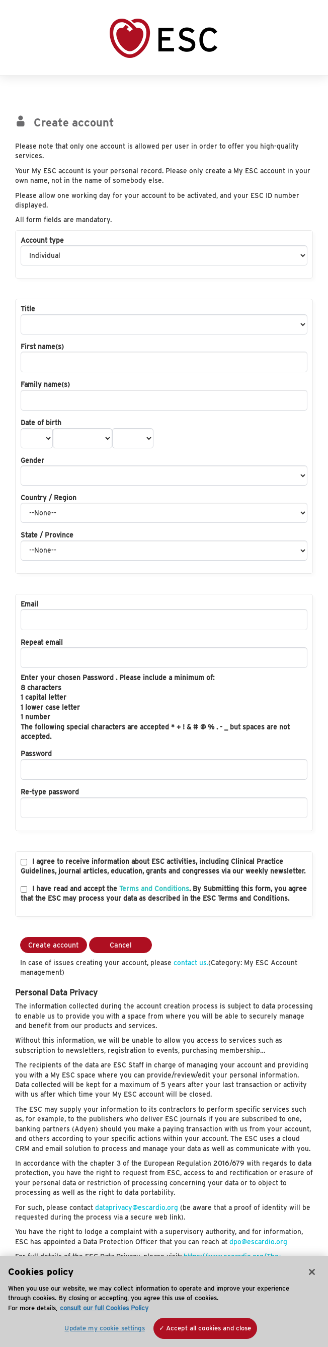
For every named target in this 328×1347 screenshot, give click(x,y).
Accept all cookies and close (209, 1328)
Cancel (121, 945)
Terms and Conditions (154, 889)
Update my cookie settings (104, 1328)
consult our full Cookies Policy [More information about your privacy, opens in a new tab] (104, 1308)
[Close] (312, 1272)
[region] (164, 1301)
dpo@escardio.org (258, 1242)
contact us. (191, 963)
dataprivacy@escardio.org (136, 1207)
